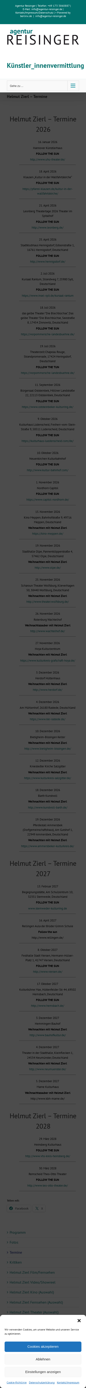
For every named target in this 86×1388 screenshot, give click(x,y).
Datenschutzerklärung (42, 1382)
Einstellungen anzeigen (43, 1372)
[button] (79, 1320)
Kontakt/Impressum (68, 1382)
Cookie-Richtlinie (17, 1382)
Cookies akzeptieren (43, 1346)
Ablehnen (43, 1359)
